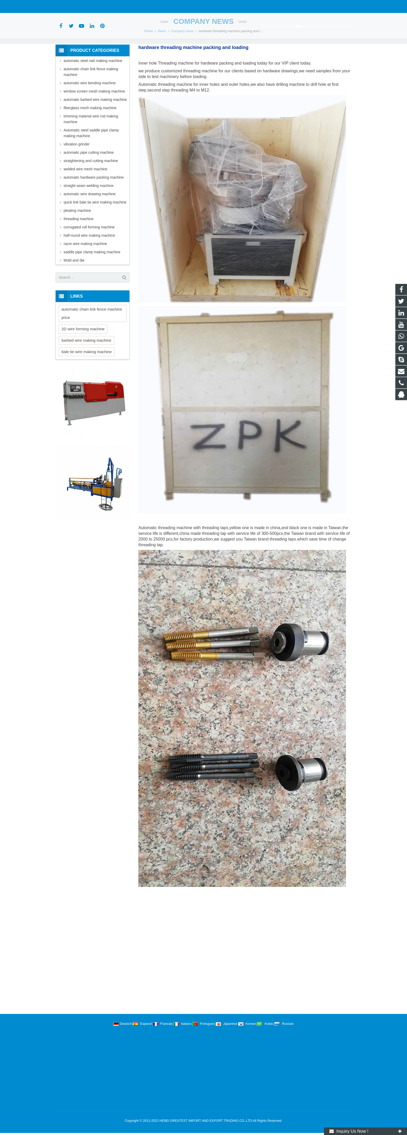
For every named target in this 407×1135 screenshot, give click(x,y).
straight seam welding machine (88, 217)
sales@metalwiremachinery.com (119, 6)
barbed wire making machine (86, 371)
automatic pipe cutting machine (89, 183)
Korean (247, 1024)
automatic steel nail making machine (93, 92)
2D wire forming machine (83, 360)
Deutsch (123, 1024)
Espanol (143, 1024)
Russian (284, 1024)
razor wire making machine (85, 275)
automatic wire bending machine (90, 114)
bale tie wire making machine (87, 383)
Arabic (265, 1024)
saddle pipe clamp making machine (92, 283)
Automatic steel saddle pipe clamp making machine (91, 164)
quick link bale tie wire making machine (95, 233)
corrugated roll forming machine (89, 258)
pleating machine (77, 242)
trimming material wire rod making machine (91, 150)
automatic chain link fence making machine (91, 103)
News (162, 62)
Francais (163, 1024)
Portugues (204, 1024)
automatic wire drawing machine (90, 225)
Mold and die (74, 291)
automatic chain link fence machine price (92, 344)
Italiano (183, 1024)
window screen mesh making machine (94, 122)
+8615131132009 (72, 6)
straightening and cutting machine (91, 192)
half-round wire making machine (89, 266)
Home (148, 62)
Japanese (227, 1024)
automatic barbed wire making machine (95, 131)
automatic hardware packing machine (94, 208)
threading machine (78, 250)
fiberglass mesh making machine (90, 139)
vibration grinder (77, 175)
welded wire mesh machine (85, 200)
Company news (203, 52)
